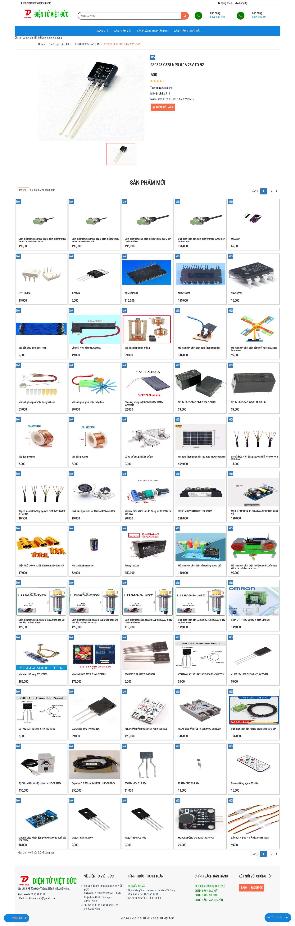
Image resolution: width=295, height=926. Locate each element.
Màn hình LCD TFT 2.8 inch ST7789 (88, 674)
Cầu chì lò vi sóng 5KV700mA (86, 347)
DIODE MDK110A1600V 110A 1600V (195, 511)
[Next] (276, 191)
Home (41, 44)
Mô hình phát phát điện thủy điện (88, 402)
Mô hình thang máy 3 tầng (137, 347)
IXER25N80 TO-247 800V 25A (85, 728)
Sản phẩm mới (122, 30)
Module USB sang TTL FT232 (33, 674)
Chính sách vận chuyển (209, 899)
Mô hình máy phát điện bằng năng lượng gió (199, 565)
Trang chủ (101, 30)
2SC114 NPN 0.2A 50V (135, 783)
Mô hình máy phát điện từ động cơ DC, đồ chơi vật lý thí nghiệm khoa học (254, 567)
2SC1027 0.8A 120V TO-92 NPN (140, 674)
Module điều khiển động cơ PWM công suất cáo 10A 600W (42, 839)
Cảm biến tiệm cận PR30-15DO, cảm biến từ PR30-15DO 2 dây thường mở (96, 240)
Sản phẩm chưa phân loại (152, 30)
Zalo (244, 887)
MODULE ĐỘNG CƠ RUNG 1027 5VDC (196, 837)
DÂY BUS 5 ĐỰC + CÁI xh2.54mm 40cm (250, 837)
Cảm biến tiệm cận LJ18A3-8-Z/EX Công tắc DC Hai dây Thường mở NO (42, 621)
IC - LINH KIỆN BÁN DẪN (87, 44)
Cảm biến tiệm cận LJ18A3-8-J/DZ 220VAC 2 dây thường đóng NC (148, 621)
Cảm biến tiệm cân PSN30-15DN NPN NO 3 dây (253, 728)
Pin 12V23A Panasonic (82, 565)
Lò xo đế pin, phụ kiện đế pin (139, 456)
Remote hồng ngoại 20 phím (244, 783)
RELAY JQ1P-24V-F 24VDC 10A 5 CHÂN (197, 402)
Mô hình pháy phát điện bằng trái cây (37, 402)
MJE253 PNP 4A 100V (82, 837)
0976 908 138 (31, 894)
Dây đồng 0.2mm (80, 456)
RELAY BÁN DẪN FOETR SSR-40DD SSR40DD (146, 728)
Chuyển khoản (136, 886)
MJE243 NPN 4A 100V (135, 837)
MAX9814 (235, 238)
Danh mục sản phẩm (60, 44)
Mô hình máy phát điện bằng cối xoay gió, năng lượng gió (254, 349)
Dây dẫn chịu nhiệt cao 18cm (32, 347)
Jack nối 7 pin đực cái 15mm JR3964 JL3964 (93, 511)
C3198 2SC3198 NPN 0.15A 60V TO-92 (37, 728)
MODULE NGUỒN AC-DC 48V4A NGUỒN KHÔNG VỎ (254, 512)
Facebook (256, 887)
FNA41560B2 (184, 293)
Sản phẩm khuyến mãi (187, 30)
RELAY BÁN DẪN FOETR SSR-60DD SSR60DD (199, 728)
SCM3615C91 (131, 293)
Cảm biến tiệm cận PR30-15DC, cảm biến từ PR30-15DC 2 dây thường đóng (43, 240)
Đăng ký (241, 3)
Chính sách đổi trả (206, 895)
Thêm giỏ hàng (163, 107)
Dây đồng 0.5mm (27, 456)
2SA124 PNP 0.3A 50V (188, 783)
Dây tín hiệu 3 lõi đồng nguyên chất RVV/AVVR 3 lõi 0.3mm (42, 512)
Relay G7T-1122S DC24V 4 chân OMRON (250, 619)
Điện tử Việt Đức (164, 918)
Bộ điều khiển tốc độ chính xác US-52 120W (40, 783)
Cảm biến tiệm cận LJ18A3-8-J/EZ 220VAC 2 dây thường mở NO (201, 621)
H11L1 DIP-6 (24, 293)
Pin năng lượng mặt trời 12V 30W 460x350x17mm (201, 456)
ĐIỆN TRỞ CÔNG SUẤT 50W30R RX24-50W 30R (41, 565)
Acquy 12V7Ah (132, 565)
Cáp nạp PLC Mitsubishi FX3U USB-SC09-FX (93, 783)
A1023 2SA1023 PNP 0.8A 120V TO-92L (249, 674)
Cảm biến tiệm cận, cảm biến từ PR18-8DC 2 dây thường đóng (148, 240)
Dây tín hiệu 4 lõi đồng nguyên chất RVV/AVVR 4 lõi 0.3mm (254, 458)
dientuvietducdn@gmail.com (37, 898)
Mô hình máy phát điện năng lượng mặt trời (199, 347)
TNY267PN (236, 293)
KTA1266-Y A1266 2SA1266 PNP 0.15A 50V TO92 (201, 674)
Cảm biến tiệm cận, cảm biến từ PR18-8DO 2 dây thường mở (201, 240)
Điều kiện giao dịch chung (210, 886)
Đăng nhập (225, 3)
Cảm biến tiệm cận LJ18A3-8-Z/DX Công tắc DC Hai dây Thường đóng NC (95, 621)
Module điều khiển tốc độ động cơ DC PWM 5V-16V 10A (148, 512)
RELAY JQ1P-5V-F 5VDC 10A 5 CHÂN (248, 402)
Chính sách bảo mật (207, 890)
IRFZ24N (76, 293)
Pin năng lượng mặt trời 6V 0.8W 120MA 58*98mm (144, 403)
